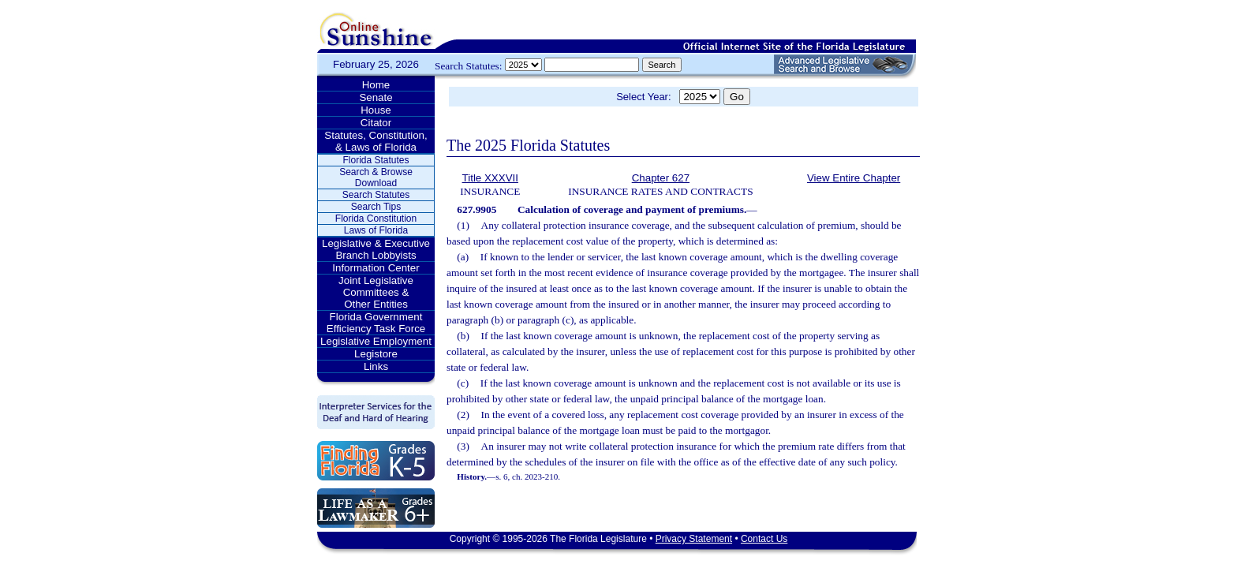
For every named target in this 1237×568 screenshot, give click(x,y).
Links (376, 366)
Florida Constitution (376, 218)
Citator (376, 123)
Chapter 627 (661, 178)
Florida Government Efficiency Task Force (376, 322)
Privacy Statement (694, 538)
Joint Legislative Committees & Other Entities (375, 292)
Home (376, 85)
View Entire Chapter (853, 178)
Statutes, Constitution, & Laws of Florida (375, 141)
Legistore (376, 354)
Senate (375, 97)
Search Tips (376, 206)
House (376, 110)
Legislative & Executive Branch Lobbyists (376, 249)
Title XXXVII (490, 178)
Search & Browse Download (376, 177)
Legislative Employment (376, 341)
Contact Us (764, 538)
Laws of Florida (376, 230)
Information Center (375, 268)
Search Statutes (375, 194)
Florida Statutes (375, 160)
